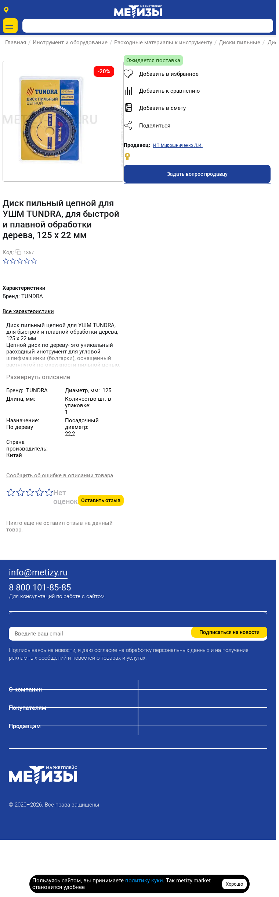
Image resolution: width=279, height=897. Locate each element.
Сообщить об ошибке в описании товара (59, 435)
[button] (79, 560)
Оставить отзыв (247, 453)
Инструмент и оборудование (70, 42)
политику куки (144, 880)
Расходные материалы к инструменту (164, 42)
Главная (16, 42)
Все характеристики (28, 334)
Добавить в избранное (43, 509)
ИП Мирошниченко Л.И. (60, 580)
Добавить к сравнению (44, 525)
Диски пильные (240, 42)
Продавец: (19, 580)
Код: (8, 276)
